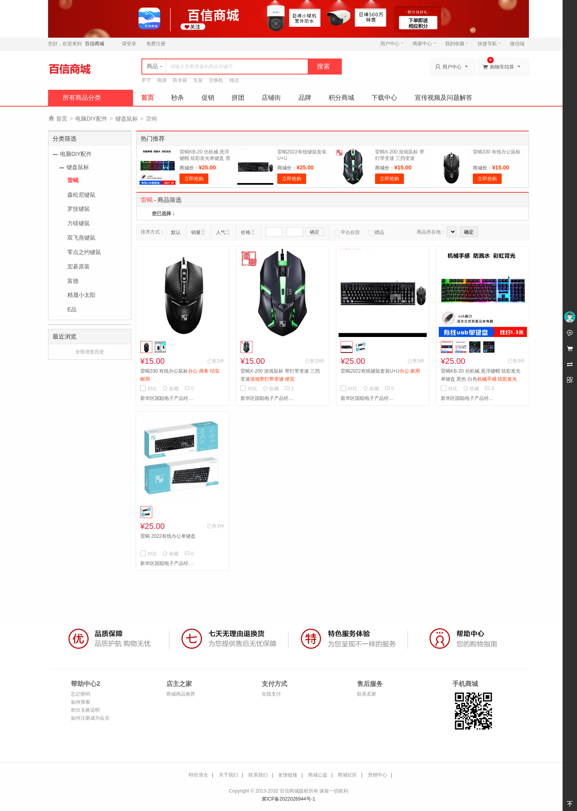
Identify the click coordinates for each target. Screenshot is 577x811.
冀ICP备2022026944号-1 (288, 799)
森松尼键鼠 (81, 195)
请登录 (129, 43)
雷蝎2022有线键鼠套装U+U (380, 371)
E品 (72, 309)
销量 (196, 232)
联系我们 (258, 775)
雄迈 (234, 80)
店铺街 (271, 97)
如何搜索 (80, 702)
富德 (73, 281)
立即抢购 (194, 179)
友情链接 (287, 775)
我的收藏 (457, 43)
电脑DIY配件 (91, 118)
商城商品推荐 (180, 694)
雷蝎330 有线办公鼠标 (497, 152)
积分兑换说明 (85, 710)
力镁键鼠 (78, 223)
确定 (314, 232)
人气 (221, 232)
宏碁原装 (78, 266)
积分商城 (341, 97)
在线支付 (271, 694)
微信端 (517, 43)
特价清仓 (198, 775)
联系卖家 (366, 694)
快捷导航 (489, 43)
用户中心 (392, 43)
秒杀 (177, 97)
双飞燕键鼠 (81, 237)
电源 (162, 80)
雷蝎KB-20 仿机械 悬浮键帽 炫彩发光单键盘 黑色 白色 (205, 158)
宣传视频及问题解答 (443, 97)
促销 (208, 97)
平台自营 (347, 232)
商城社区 (347, 775)
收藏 (170, 388)
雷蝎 (73, 180)
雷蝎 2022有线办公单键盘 (168, 536)
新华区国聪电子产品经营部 (168, 398)
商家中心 (424, 43)
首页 (147, 97)
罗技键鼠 (78, 209)
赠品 (376, 232)
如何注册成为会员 (90, 718)
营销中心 (377, 775)
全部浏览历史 (89, 352)
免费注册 (155, 43)
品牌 (305, 97)
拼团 (238, 97)
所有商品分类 (82, 97)
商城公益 (317, 775)
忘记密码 (80, 694)
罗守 (146, 80)
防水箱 (180, 80)
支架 (198, 80)
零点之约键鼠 (84, 252)
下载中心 (384, 97)
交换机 (216, 80)
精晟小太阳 (81, 295)
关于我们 (228, 775)
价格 (245, 232)
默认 (176, 232)
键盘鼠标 (126, 118)
